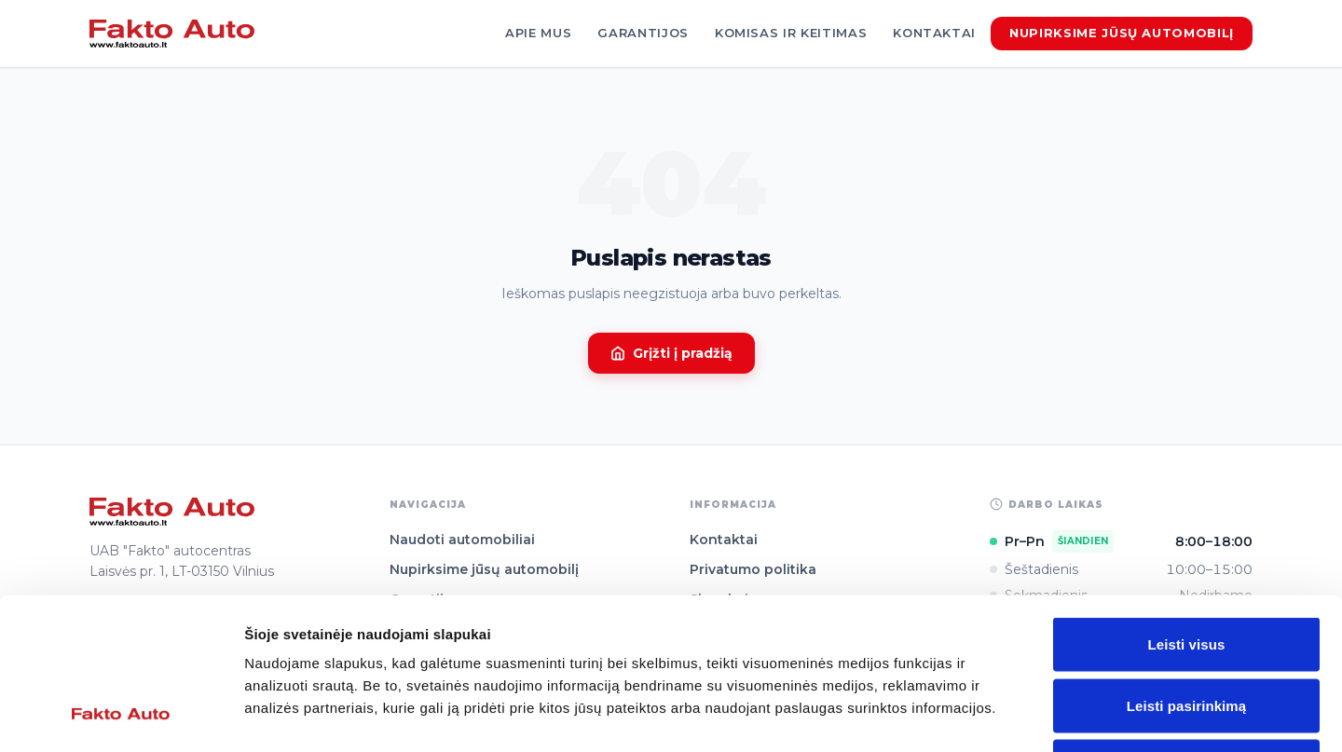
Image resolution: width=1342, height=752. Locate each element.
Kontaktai (934, 32)
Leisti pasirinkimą (1187, 569)
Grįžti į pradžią (671, 353)
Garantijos (643, 32)
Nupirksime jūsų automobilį (1121, 32)
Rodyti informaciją (956, 715)
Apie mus (538, 32)
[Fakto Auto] (171, 34)
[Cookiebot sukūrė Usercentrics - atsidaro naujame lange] (120, 716)
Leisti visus (1187, 507)
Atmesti (1186, 629)
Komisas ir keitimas (791, 32)
